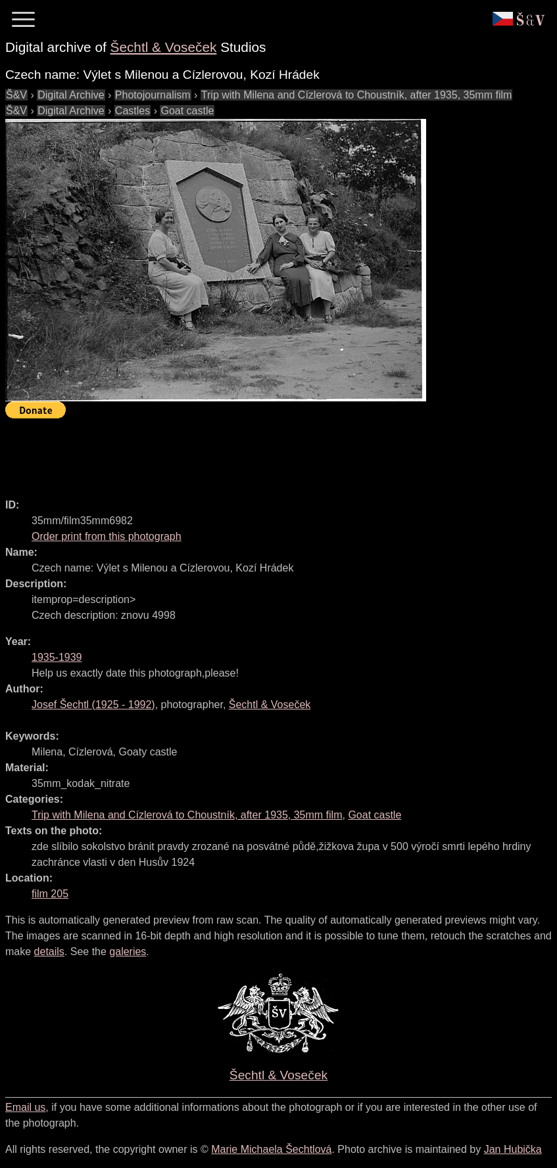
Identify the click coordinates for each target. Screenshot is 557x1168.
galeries (127, 951)
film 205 (50, 893)
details (49, 951)
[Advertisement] (244, 452)
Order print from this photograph (107, 536)
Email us (25, 1107)
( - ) (93, 704)
